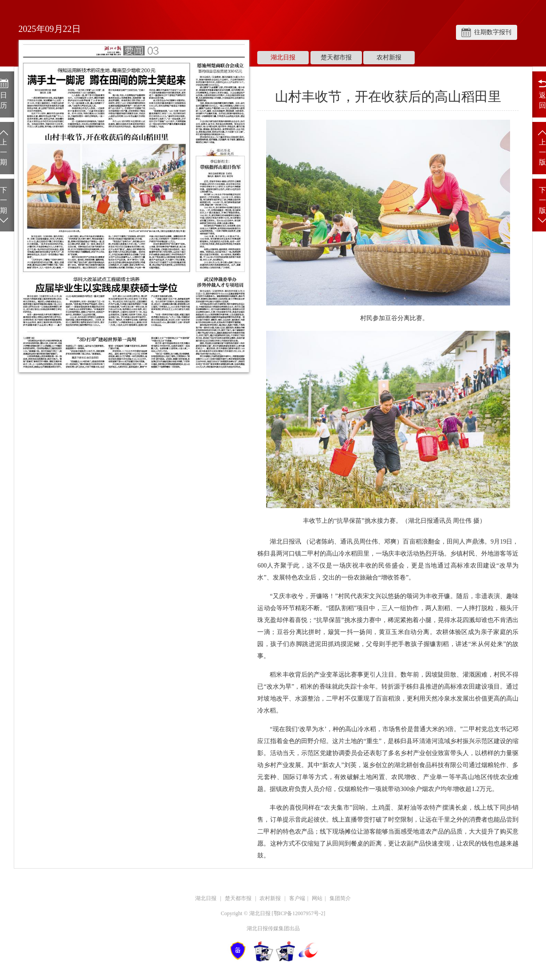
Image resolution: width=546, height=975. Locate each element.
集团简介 (340, 898)
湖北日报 (283, 57)
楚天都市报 (336, 57)
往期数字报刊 (492, 32)
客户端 (297, 898)
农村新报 (389, 57)
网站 (317, 898)
